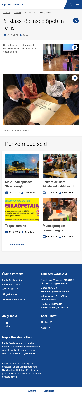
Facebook (7, 324)
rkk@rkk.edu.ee (9, 294)
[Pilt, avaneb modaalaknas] (41, 99)
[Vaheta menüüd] (77, 4)
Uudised (17, 12)
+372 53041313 (10, 289)
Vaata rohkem (17, 244)
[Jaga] (76, 20)
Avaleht (6, 12)
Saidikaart (49, 390)
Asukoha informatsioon (14, 299)
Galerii (44, 327)
